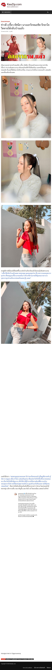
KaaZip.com (14, 4)
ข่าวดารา (20, 659)
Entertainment (5, 21)
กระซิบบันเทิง (14, 659)
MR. (12, 31)
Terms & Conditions (27, 667)
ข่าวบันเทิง (25, 659)
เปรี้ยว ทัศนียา (30, 659)
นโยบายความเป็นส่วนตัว (39, 667)
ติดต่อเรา (49, 667)
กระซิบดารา (8, 659)
